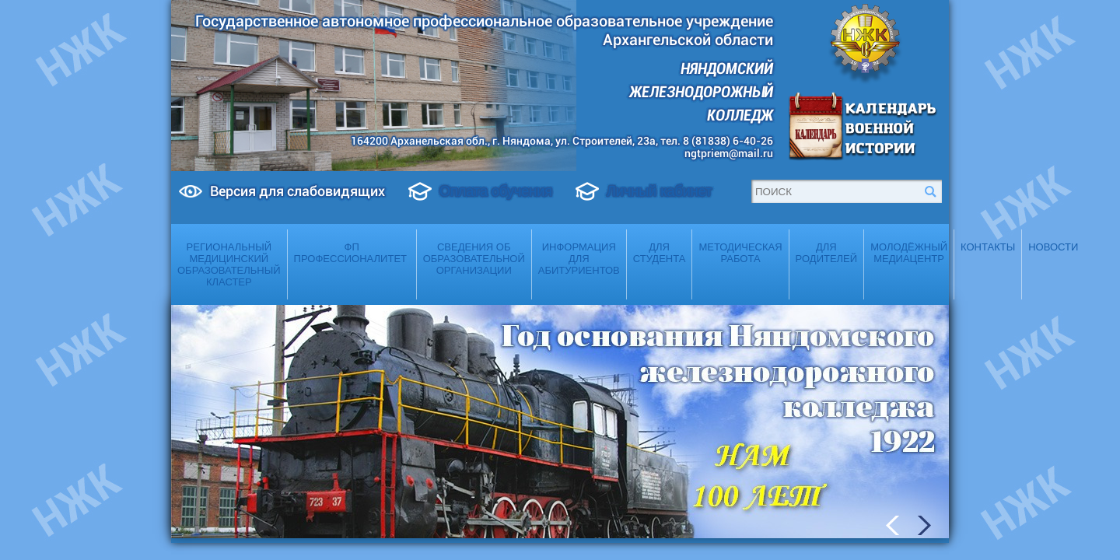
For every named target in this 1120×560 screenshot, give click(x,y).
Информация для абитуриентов (579, 258)
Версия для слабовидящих (297, 191)
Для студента (659, 252)
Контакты (988, 247)
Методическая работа (740, 252)
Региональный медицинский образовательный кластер (229, 264)
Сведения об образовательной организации (474, 258)
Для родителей (827, 252)
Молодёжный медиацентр (908, 252)
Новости (1053, 247)
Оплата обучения (495, 191)
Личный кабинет (659, 191)
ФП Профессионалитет (352, 252)
